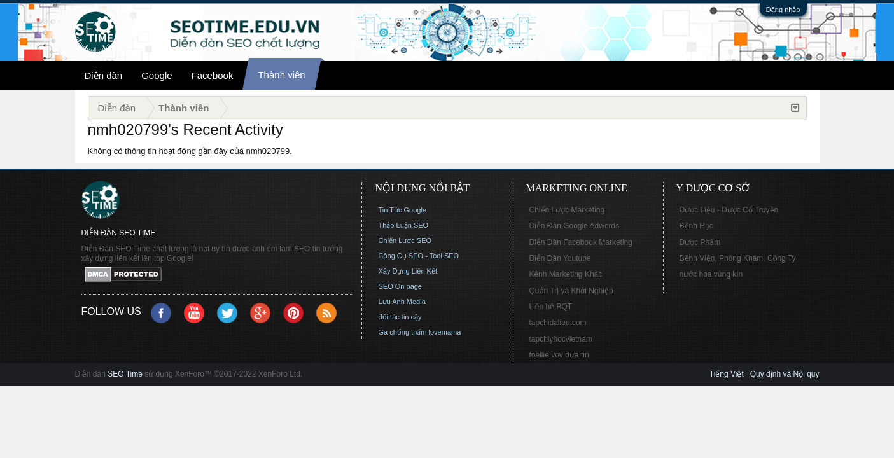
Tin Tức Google (402, 210)
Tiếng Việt (726, 374)
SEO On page (401, 286)
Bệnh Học (696, 225)
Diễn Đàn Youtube (560, 258)
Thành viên (281, 74)
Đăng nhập (783, 9)
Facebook (213, 75)
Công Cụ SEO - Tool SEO (419, 256)
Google (156, 75)
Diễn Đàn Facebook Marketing (580, 242)
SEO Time (125, 374)
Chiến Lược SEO (405, 240)
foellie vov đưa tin (559, 354)
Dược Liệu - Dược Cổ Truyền (729, 209)
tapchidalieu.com (558, 322)
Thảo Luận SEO (404, 225)
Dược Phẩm (700, 242)
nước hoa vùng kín (711, 274)
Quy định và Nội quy (785, 374)
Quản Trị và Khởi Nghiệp (571, 290)
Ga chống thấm (403, 332)
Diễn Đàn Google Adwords (574, 225)
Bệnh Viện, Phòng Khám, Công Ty (738, 258)
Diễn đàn (104, 75)
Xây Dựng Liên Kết (408, 271)
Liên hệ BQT (551, 306)
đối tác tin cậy (400, 317)
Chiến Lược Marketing (567, 209)
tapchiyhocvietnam (560, 339)
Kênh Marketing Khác (566, 274)
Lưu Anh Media (402, 301)
